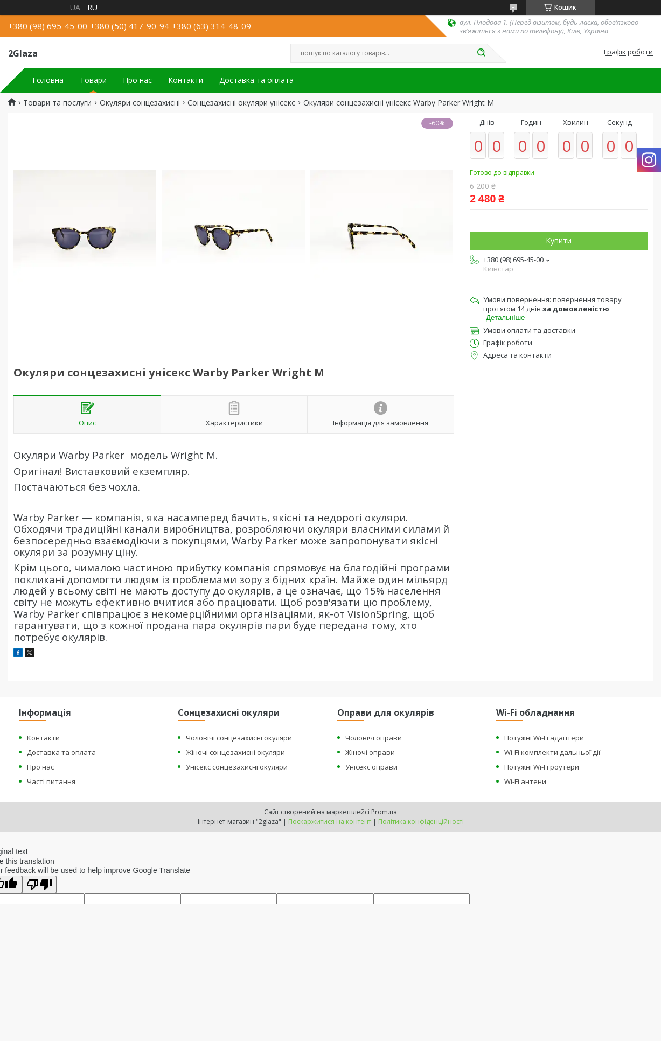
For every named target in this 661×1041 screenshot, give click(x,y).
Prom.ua (384, 811)
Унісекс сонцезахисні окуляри (237, 767)
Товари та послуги (57, 103)
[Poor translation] (39, 884)
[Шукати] (481, 53)
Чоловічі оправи (373, 738)
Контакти (185, 80)
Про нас (137, 80)
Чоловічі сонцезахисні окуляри (239, 738)
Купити (559, 240)
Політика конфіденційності (421, 821)
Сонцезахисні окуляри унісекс (241, 103)
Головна (48, 80)
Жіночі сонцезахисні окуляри (235, 752)
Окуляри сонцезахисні (140, 103)
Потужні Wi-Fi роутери (541, 767)
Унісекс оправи (371, 767)
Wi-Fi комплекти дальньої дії (552, 752)
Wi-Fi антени (525, 781)
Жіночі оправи (370, 752)
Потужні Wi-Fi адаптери (544, 738)
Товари (93, 80)
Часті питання (51, 781)
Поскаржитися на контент (329, 821)
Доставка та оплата (256, 80)
